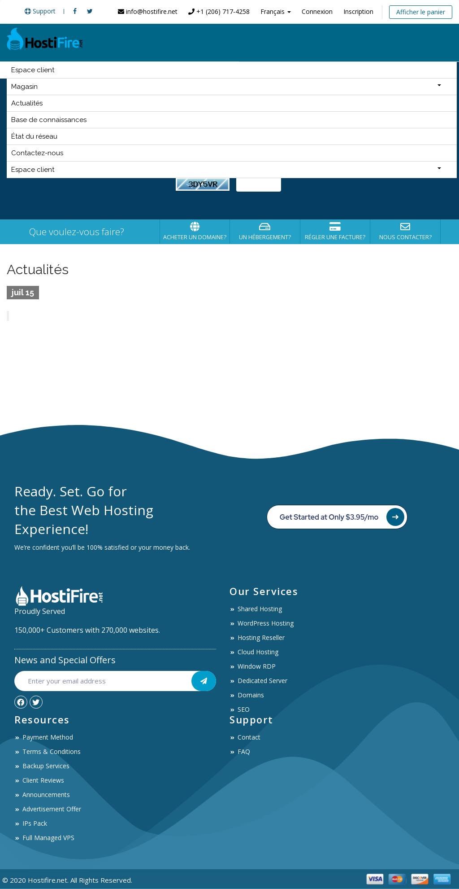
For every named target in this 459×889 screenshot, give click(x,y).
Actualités (27, 103)
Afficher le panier (420, 12)
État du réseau (34, 136)
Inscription (358, 11)
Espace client (32, 70)
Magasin (226, 87)
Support (40, 11)
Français (275, 11)
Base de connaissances (49, 120)
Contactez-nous (37, 153)
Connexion (317, 11)
